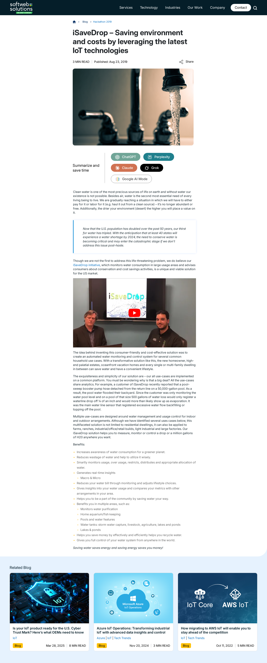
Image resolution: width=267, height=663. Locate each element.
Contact (241, 7)
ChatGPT (125, 157)
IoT (15, 638)
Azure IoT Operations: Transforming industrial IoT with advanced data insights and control (133, 630)
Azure (101, 638)
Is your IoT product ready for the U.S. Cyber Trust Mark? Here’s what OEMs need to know (48, 630)
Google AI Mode (131, 179)
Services (126, 7)
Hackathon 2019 (103, 21)
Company (217, 7)
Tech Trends (122, 638)
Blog (86, 21)
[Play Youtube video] (134, 312)
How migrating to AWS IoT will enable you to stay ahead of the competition (216, 630)
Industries (172, 7)
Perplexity (159, 157)
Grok (151, 168)
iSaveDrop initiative (86, 265)
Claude (124, 168)
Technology (149, 7)
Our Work (195, 7)
